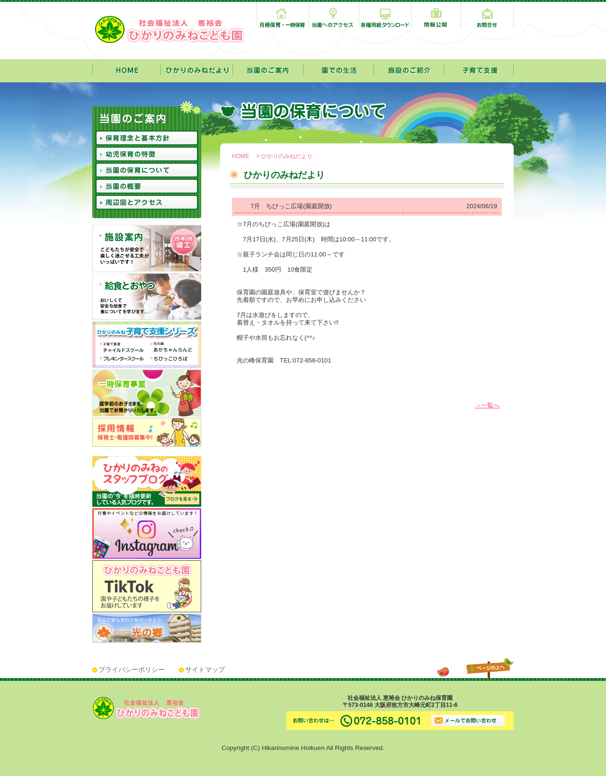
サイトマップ (205, 669)
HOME (240, 156)
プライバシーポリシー (131, 669)
